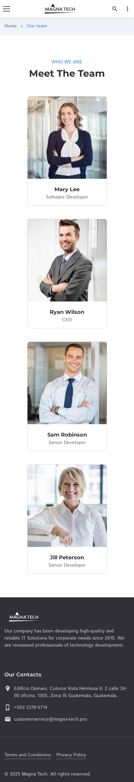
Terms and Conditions (27, 755)
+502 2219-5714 (30, 707)
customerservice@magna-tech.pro (50, 719)
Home (10, 26)
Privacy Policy (71, 755)
